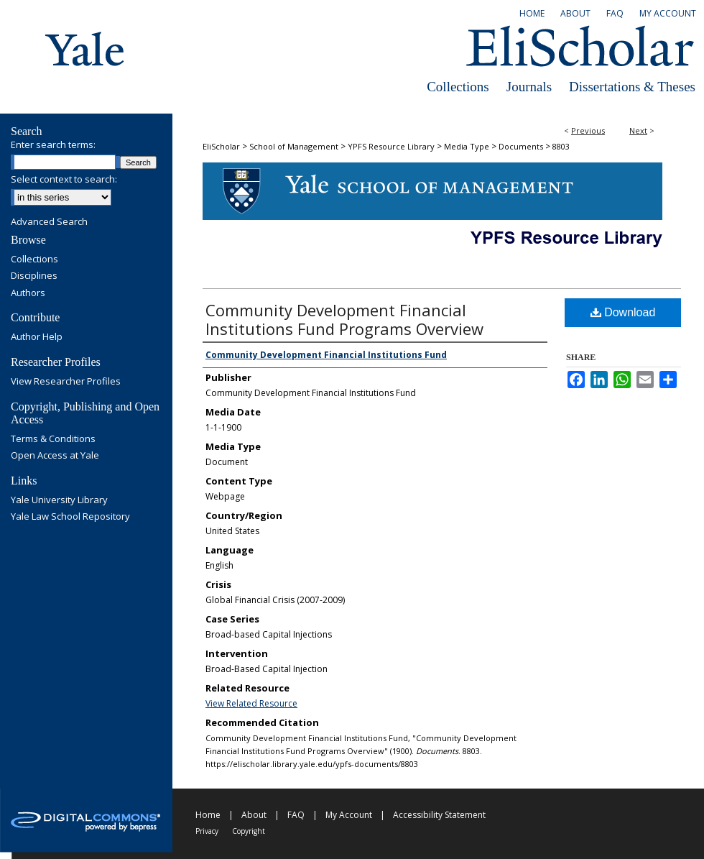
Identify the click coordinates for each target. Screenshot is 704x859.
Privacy (206, 831)
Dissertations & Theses (632, 86)
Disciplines (34, 276)
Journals (529, 86)
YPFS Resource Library (391, 146)
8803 (561, 146)
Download (623, 312)
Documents (521, 146)
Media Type (466, 146)
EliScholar (221, 146)
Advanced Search (49, 221)
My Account (348, 815)
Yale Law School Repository (70, 517)
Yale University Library (59, 500)
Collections (458, 86)
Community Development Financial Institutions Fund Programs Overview (344, 319)
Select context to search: (64, 179)
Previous (588, 130)
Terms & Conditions (53, 439)
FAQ (296, 815)
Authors (28, 293)
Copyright (248, 831)
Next (638, 130)
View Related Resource (251, 703)
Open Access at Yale (55, 455)
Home (208, 815)
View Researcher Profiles (66, 381)
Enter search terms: (53, 144)
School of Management (293, 146)
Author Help (36, 337)
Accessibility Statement (439, 815)
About (254, 815)
